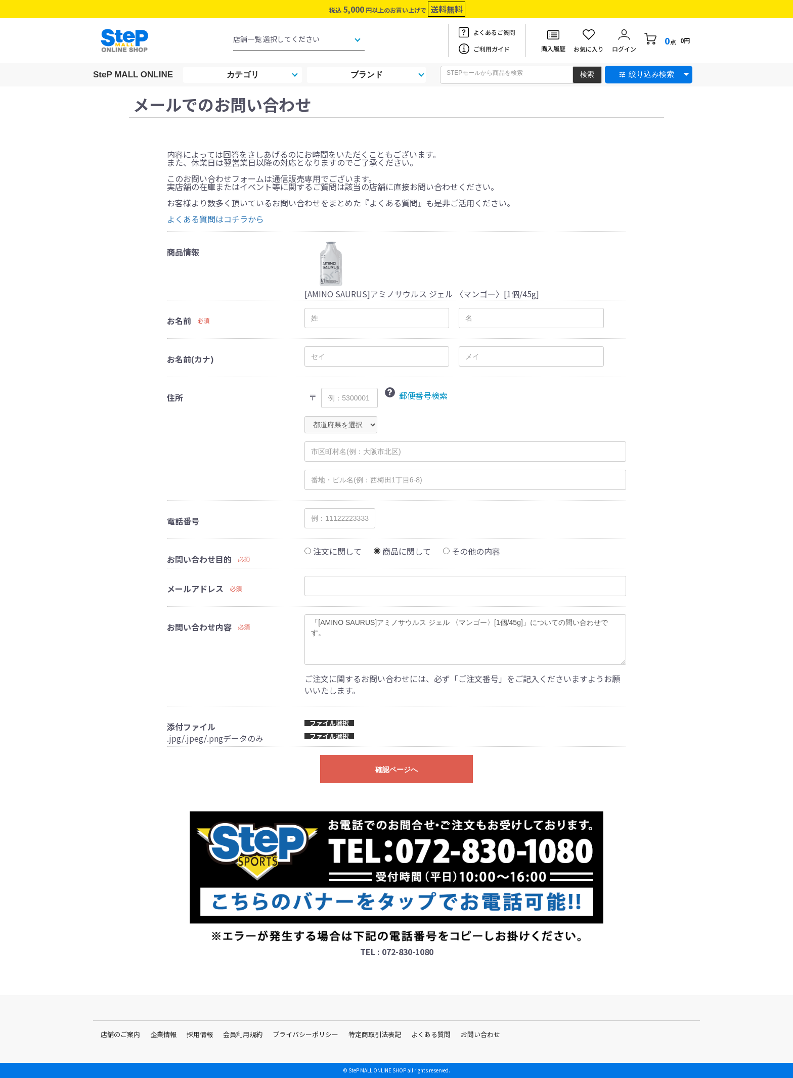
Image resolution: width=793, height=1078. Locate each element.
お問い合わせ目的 (199, 559)
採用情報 (200, 1034)
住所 (175, 397)
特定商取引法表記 (374, 1034)
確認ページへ (396, 770)
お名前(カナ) (190, 359)
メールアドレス (195, 589)
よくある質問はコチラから (215, 219)
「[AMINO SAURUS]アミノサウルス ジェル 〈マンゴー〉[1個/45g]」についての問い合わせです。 (465, 639)
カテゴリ (243, 74)
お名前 (179, 321)
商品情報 (183, 252)
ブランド (366, 74)
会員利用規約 (242, 1034)
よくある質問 (431, 1034)
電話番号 (183, 521)
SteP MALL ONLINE (133, 74)
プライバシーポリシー (305, 1034)
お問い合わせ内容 (199, 627)
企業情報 (163, 1034)
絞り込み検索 (651, 74)
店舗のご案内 (120, 1034)
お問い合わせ (480, 1034)
